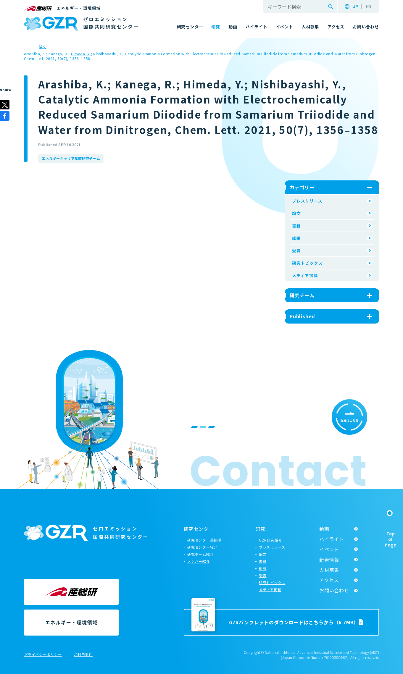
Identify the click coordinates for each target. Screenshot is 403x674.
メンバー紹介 (198, 561)
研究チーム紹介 (200, 554)
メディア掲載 (305, 275)
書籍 (296, 226)
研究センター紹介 (202, 546)
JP (355, 6)
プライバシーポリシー (43, 655)
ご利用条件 (83, 655)
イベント (329, 549)
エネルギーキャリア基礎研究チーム (71, 158)
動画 (324, 528)
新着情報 (329, 559)
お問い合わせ (334, 590)
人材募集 (329, 569)
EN (368, 6)
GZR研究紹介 (270, 539)
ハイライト (331, 538)
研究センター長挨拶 (204, 539)
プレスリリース (307, 201)
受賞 (296, 250)
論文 (296, 213)
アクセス (329, 580)
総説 (296, 238)
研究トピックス (307, 263)
